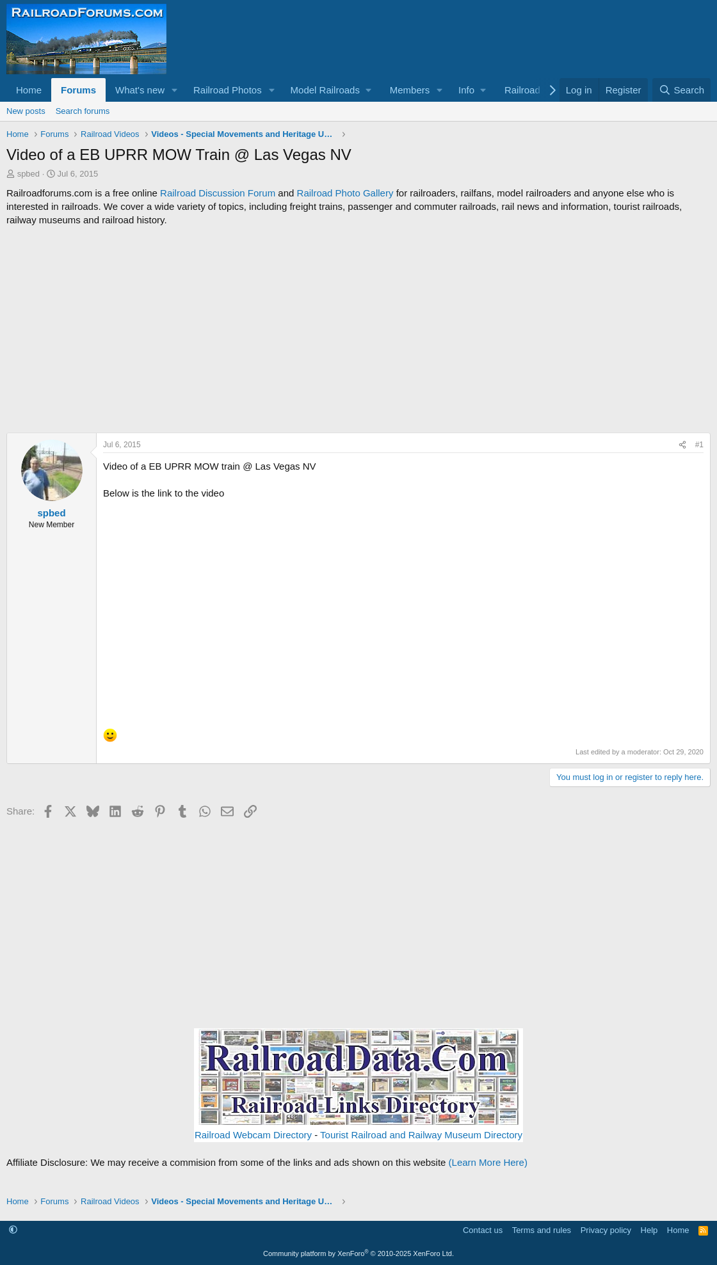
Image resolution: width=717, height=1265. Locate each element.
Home (29, 89)
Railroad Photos (227, 89)
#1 (699, 444)
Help (649, 1230)
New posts (25, 111)
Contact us (483, 1230)
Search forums (83, 111)
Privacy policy (606, 1230)
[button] (175, 90)
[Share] (682, 445)
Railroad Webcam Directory (253, 1134)
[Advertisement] (358, 329)
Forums (78, 89)
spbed (28, 174)
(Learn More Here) (488, 1162)
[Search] (681, 90)
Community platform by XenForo (358, 1253)
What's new (140, 89)
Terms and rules (541, 1230)
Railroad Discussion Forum (217, 192)
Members (410, 89)
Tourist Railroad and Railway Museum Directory (421, 1134)
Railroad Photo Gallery (345, 192)
